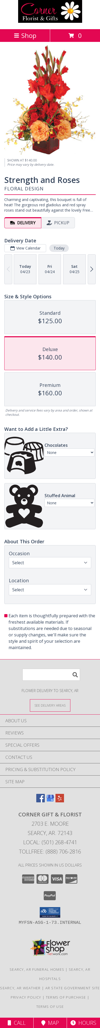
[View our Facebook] (40, 801)
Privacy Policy (26, 997)
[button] (50, 912)
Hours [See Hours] (83, 1022)
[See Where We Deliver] (50, 705)
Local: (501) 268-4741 (50, 842)
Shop (25, 35)
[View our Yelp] (59, 801)
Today (59, 248)
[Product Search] (51, 675)
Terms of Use (50, 1006)
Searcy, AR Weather (20, 988)
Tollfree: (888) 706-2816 (50, 851)
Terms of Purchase (66, 997)
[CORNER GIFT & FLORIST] (50, 21)
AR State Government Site (72, 988)
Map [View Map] (50, 1022)
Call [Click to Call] (17, 1022)
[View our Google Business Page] (50, 801)
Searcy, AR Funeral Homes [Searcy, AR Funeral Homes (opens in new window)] (37, 969)
